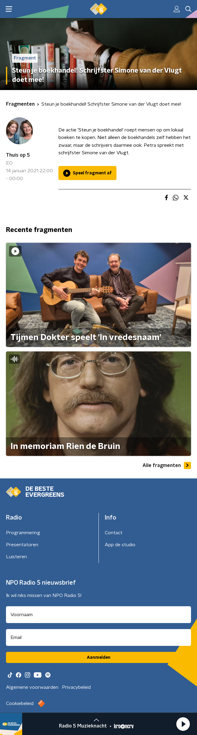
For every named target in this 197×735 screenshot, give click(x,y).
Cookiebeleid (20, 703)
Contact (113, 532)
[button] (183, 723)
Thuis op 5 (18, 155)
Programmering (23, 532)
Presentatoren (22, 544)
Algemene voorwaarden (32, 687)
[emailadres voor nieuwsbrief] (98, 637)
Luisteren (16, 556)
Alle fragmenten (167, 465)
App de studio (120, 544)
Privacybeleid (76, 687)
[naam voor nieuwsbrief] (98, 614)
